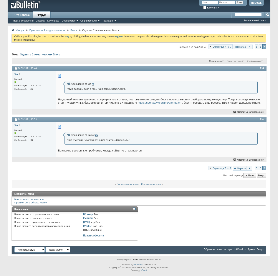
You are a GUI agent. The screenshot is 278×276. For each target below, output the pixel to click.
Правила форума (93, 235)
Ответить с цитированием (249, 112)
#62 (262, 118)
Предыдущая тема (127, 184)
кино (25, 199)
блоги (17, 199)
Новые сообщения (23, 20)
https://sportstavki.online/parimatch (159, 102)
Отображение (254, 61)
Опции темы (215, 61)
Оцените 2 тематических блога (40, 54)
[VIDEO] (88, 226)
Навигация (107, 20)
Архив (251, 249)
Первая (240, 46)
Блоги (73, 30)
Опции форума (88, 20)
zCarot (144, 270)
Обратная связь (213, 249)
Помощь (256, 2)
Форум (41, 15)
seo (41, 199)
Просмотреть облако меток (30, 202)
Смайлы (88, 218)
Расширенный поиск (254, 20)
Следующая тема (151, 184)
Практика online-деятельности (47, 30)
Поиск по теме (234, 61)
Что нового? (22, 15)
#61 (262, 67)
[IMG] (86, 222)
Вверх (261, 175)
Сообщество (69, 20)
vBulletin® (138, 264)
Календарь (53, 20)
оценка (34, 199)
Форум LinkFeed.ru (235, 249)
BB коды (88, 214)
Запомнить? (211, 8)
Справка (40, 20)
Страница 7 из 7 (222, 46)
